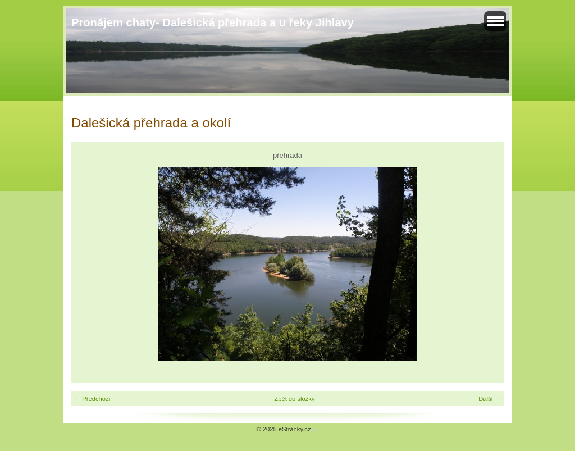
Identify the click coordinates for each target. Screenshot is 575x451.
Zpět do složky (294, 398)
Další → (489, 398)
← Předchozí (92, 398)
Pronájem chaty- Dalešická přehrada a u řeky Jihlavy (212, 22)
